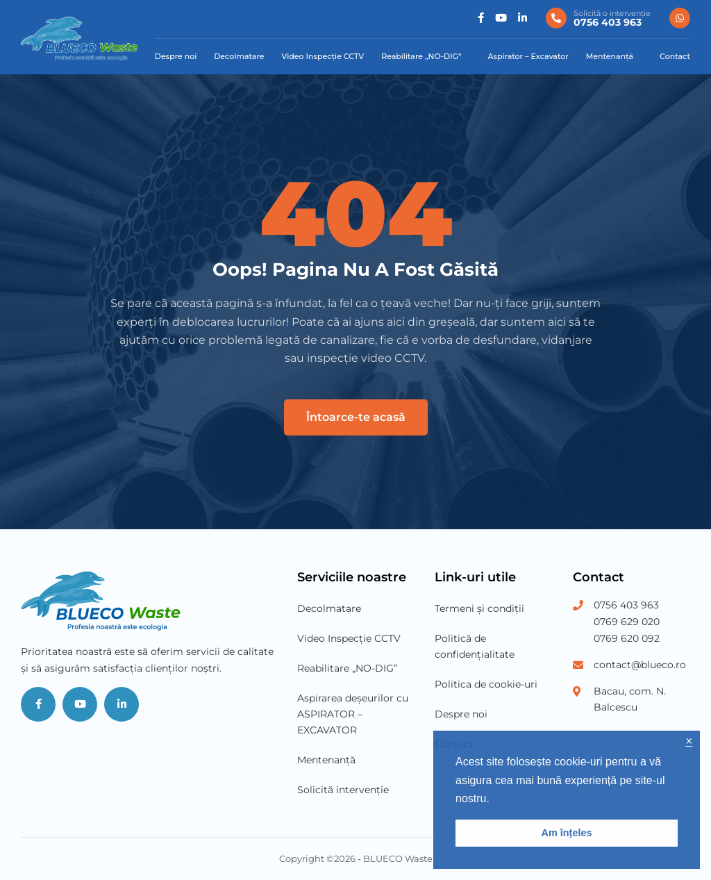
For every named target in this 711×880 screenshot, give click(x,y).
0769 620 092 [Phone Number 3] (627, 638)
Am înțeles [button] (567, 832)
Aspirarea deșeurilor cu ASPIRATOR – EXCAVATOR (352, 714)
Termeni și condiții (479, 608)
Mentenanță (609, 56)
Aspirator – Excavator (528, 56)
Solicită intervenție (343, 789)
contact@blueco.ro (640, 664)
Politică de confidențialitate (475, 646)
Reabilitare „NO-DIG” (421, 56)
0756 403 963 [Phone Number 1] (626, 605)
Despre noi (175, 56)
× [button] (688, 741)
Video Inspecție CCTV (323, 56)
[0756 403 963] (598, 18)
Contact (675, 56)
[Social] (481, 18)
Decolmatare (239, 56)
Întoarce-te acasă (355, 417)
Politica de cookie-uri (486, 684)
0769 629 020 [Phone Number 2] (627, 621)
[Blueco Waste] (79, 38)
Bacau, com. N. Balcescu (630, 699)
